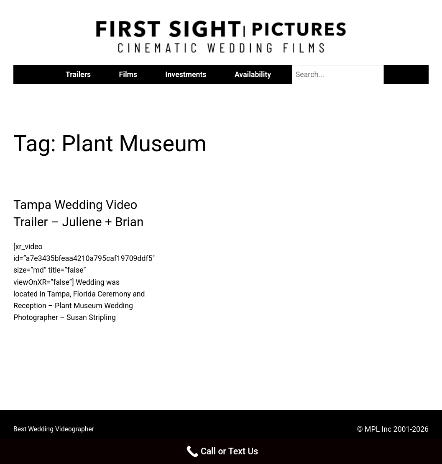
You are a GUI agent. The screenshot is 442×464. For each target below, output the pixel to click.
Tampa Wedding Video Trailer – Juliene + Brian (78, 213)
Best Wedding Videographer (53, 429)
